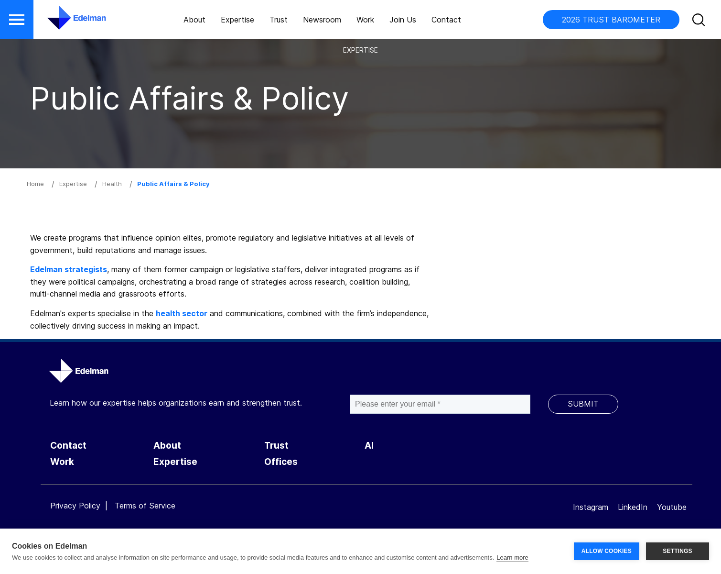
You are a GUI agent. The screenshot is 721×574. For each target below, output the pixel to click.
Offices (281, 461)
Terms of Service (145, 505)
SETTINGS (677, 551)
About (194, 19)
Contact (446, 19)
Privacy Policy (75, 505)
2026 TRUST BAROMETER (611, 19)
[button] (16, 19)
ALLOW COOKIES (606, 551)
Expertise (237, 19)
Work (365, 19)
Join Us (402, 19)
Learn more (512, 557)
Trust (278, 19)
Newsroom (322, 19)
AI (369, 445)
